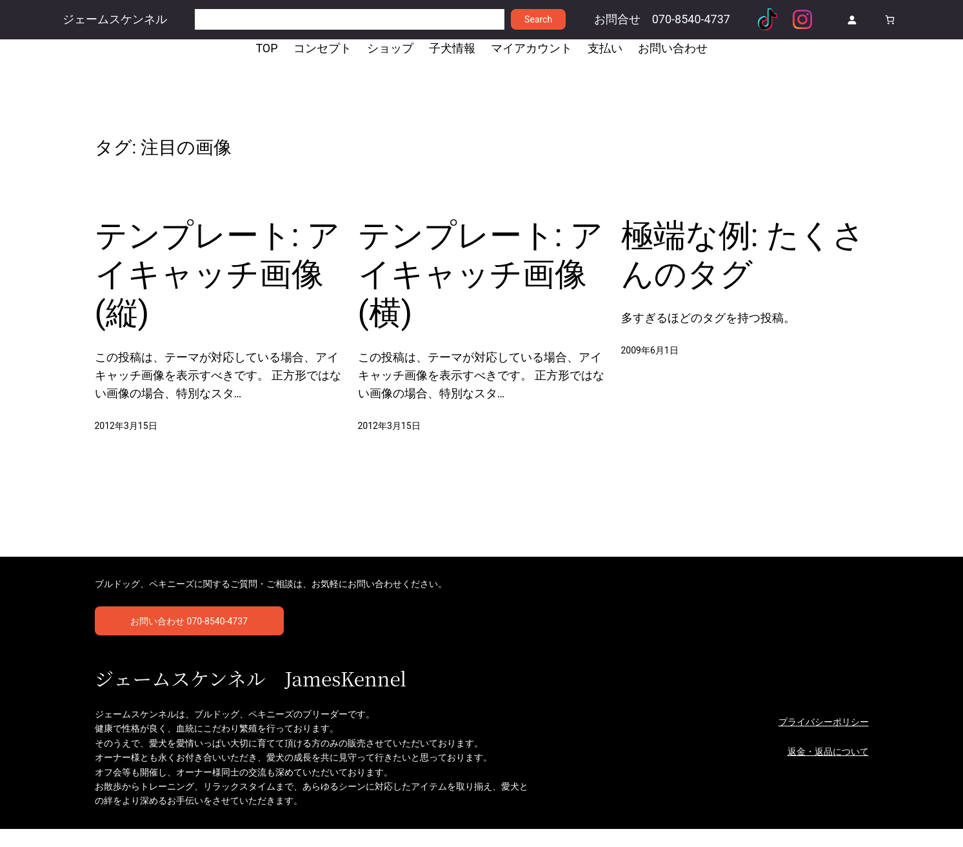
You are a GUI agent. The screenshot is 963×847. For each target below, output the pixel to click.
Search (538, 19)
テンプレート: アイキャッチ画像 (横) (477, 281)
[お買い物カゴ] (890, 19)
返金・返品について (828, 769)
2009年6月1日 (650, 359)
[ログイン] (851, 19)
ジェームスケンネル (115, 19)
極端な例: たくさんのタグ (731, 261)
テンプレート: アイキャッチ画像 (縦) (214, 281)
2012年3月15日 (126, 436)
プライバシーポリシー (824, 739)
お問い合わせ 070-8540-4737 (189, 637)
